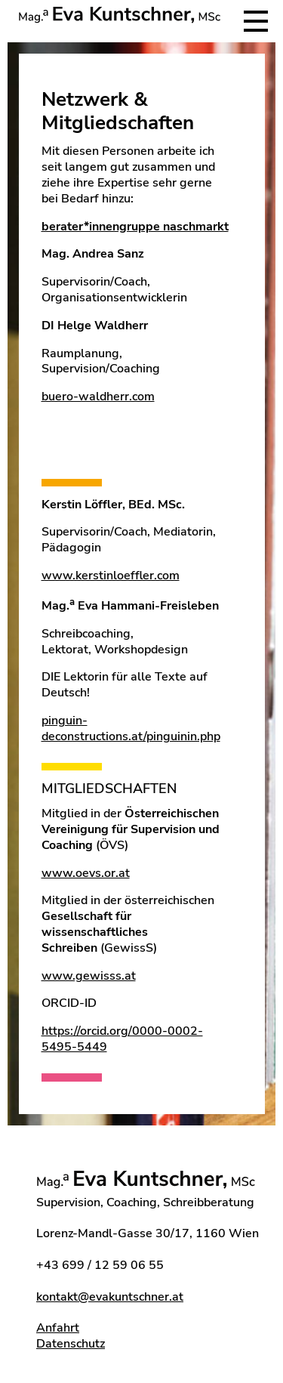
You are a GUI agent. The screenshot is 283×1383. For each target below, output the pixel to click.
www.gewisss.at (89, 976)
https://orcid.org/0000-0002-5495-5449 (122, 1039)
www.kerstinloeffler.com (111, 575)
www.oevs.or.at (86, 873)
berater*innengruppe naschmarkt (135, 226)
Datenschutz (70, 1343)
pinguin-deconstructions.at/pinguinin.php (131, 728)
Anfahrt (57, 1328)
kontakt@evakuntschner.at (109, 1297)
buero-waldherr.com (98, 396)
